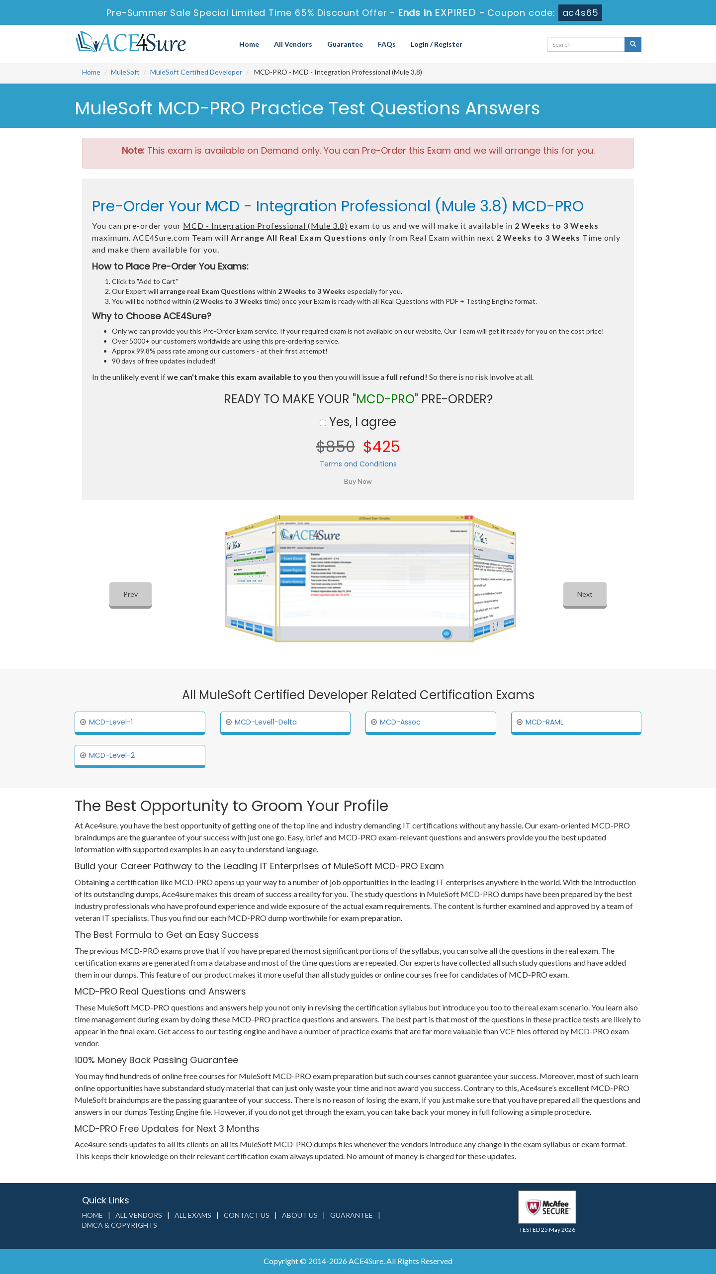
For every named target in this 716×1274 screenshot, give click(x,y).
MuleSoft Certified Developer (196, 72)
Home (249, 44)
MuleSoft (125, 72)
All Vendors (293, 44)
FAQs (387, 44)
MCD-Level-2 (112, 755)
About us (300, 1215)
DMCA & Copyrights (119, 1225)
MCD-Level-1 (111, 722)
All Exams (193, 1215)
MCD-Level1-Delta (266, 722)
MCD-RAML (544, 722)
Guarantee (345, 44)
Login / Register (436, 44)
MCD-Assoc (400, 722)
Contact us (246, 1215)
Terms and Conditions (358, 464)
